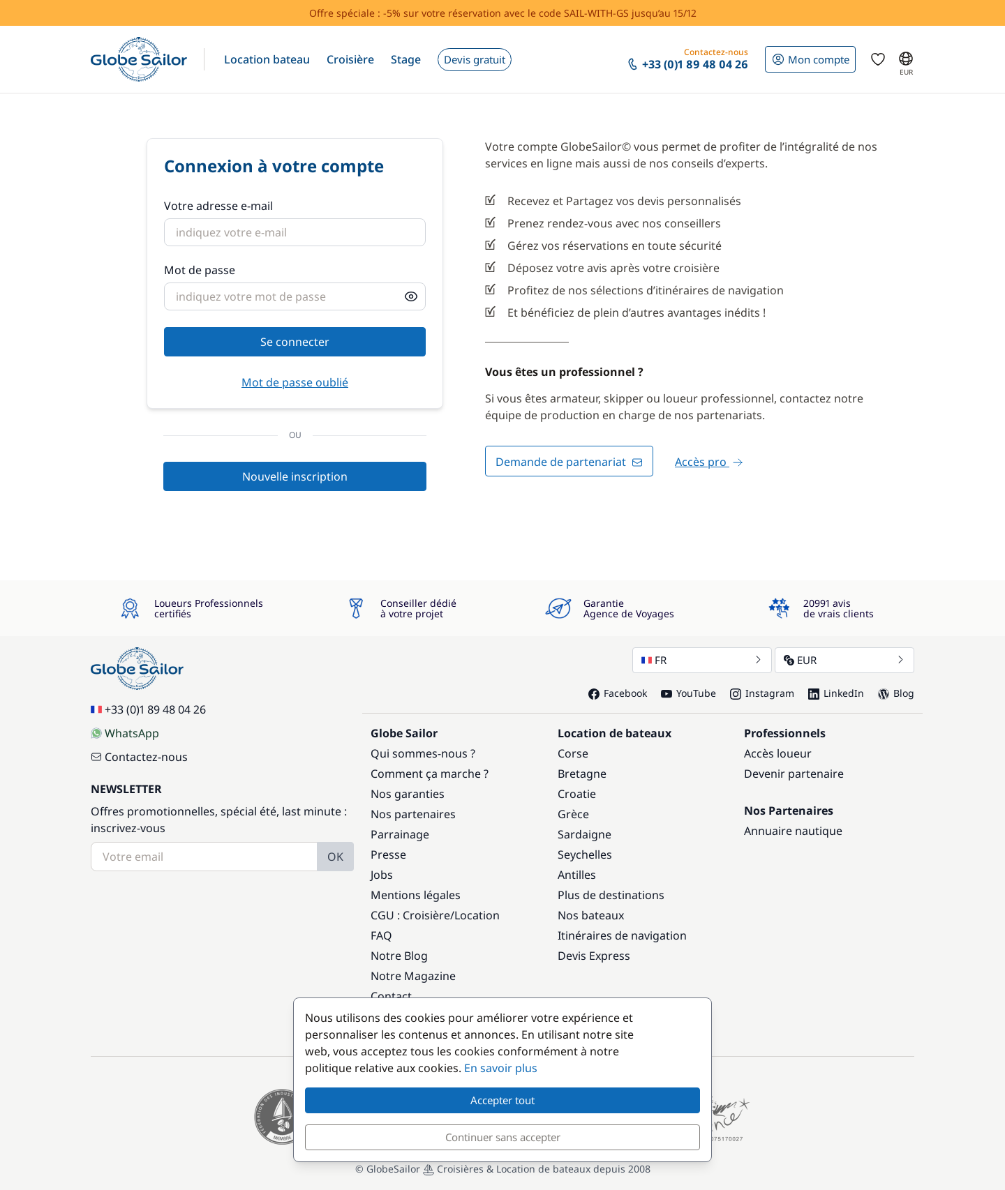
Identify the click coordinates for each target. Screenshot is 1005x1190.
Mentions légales (416, 895)
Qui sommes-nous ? (423, 753)
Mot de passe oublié (294, 382)
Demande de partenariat (569, 461)
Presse (388, 854)
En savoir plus (500, 1068)
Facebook (617, 693)
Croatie (577, 793)
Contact (391, 996)
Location (477, 915)
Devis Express (594, 955)
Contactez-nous (139, 757)
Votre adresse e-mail (218, 206)
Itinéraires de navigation (622, 935)
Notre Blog (399, 955)
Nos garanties (408, 793)
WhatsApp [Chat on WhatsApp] (125, 733)
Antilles (577, 874)
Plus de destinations (611, 895)
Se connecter (294, 341)
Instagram (762, 693)
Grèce (573, 814)
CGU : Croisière (410, 915)
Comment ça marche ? (430, 773)
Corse (573, 753)
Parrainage (400, 834)
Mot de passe (199, 270)
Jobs (382, 874)
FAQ (381, 935)
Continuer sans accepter (502, 1137)
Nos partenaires (413, 814)
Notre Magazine (413, 976)
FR (702, 660)
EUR (844, 660)
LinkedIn (836, 693)
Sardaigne (584, 834)
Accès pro (709, 461)
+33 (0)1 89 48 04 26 (148, 709)
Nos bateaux (591, 915)
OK (335, 856)
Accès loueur (778, 753)
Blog (896, 693)
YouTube (688, 693)
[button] (267, 59)
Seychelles (585, 854)
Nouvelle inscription (295, 476)
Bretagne (582, 773)
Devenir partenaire (794, 773)
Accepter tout (502, 1100)
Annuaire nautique (793, 830)
